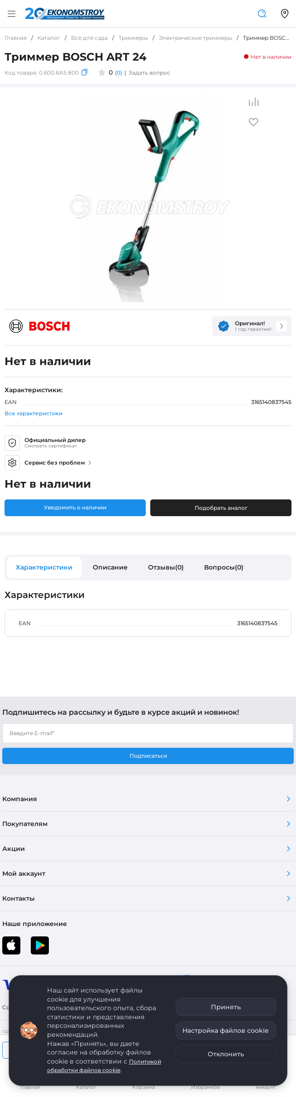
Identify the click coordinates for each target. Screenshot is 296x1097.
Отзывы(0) (166, 567)
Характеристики (44, 567)
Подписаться (148, 755)
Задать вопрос (149, 72)
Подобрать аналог (221, 507)
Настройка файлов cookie (225, 1030)
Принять (226, 1007)
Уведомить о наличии (75, 507)
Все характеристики (33, 413)
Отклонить (226, 1054)
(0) (118, 72)
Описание (110, 567)
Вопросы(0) (223, 567)
